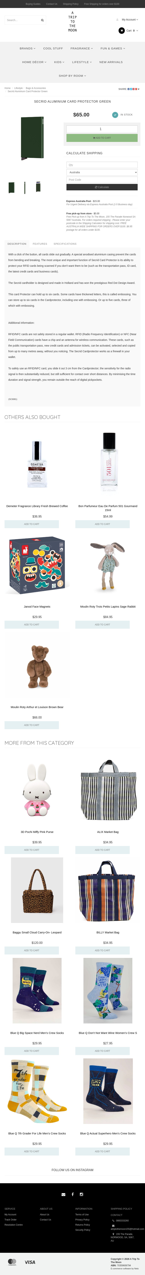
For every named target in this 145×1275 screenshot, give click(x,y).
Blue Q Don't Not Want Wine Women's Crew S (108, 1032)
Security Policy (82, 1230)
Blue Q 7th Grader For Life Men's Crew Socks (37, 1133)
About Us (44, 1214)
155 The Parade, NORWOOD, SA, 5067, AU (122, 1237)
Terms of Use (82, 1214)
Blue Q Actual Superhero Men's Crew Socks (108, 1133)
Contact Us (51, 4)
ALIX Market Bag (108, 831)
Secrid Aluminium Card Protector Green (28, 91)
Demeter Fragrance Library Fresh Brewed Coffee (37, 506)
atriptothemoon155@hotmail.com (126, 1227)
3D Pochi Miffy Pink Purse (37, 831)
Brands (28, 48)
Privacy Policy (82, 1219)
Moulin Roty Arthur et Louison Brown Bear (37, 707)
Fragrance (82, 48)
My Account (126, 19)
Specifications (65, 243)
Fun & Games (113, 48)
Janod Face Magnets (37, 606)
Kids (59, 62)
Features (40, 243)
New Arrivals (111, 62)
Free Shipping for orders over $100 (101, 4)
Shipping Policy (71, 4)
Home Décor (34, 62)
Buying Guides (33, 4)
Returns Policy (82, 1225)
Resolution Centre (14, 1225)
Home (8, 88)
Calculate (102, 187)
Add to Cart (102, 138)
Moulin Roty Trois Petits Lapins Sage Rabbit (108, 606)
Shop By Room (72, 75)
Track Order (11, 1219)
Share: (129, 89)
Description (17, 243)
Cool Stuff (53, 48)
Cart (128, 30)
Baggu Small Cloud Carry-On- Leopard (37, 932)
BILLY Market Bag (107, 932)
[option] (31, 138)
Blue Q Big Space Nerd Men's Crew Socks (37, 1032)
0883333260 (120, 1220)
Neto (136, 1268)
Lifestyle (82, 62)
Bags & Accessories (36, 88)
